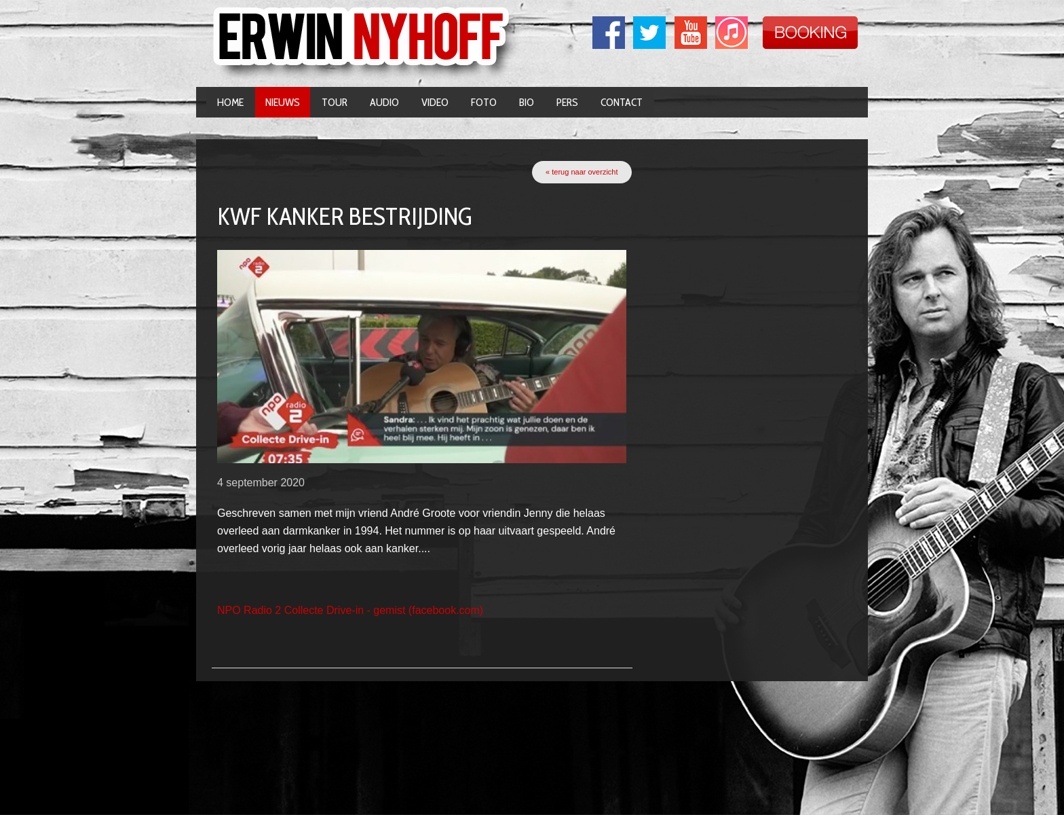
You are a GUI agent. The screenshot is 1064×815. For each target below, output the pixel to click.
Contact (622, 102)
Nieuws (282, 102)
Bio (526, 102)
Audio (384, 102)
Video (435, 102)
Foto (484, 102)
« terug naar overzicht (582, 172)
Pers (567, 102)
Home (230, 102)
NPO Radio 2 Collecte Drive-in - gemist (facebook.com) (350, 610)
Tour (334, 102)
